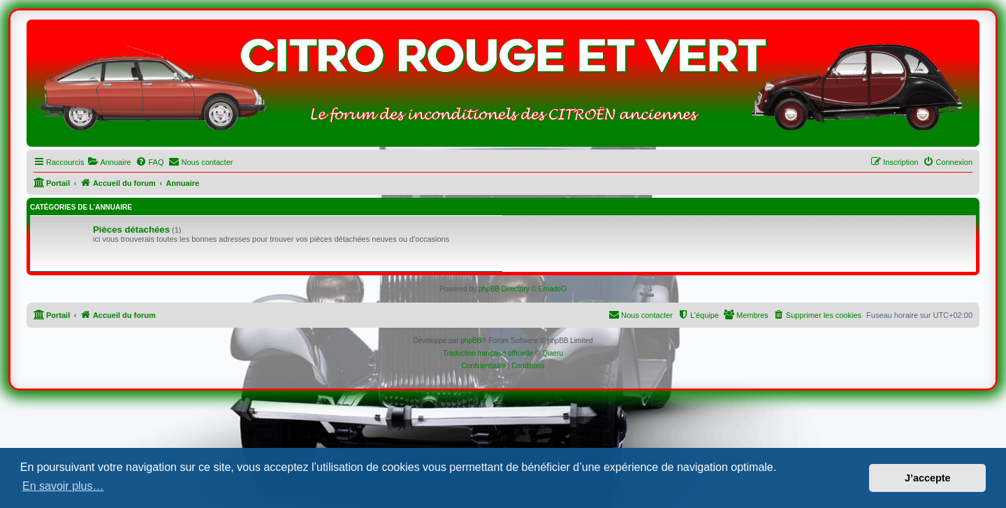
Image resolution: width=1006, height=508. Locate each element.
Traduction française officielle (488, 353)
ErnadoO (553, 289)
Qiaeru (552, 353)
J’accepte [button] (928, 478)
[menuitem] (109, 162)
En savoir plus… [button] (63, 486)
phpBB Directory (504, 289)
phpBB (470, 340)
